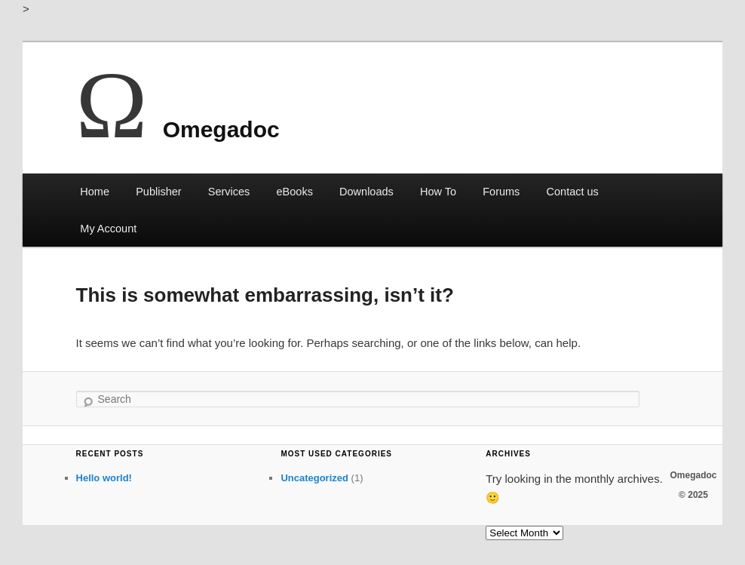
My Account (108, 229)
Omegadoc (221, 129)
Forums (501, 192)
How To (438, 192)
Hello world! (104, 478)
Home (94, 192)
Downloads (366, 192)
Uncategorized (314, 478)
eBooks (295, 192)
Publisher (158, 192)
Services (229, 192)
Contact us (573, 192)
